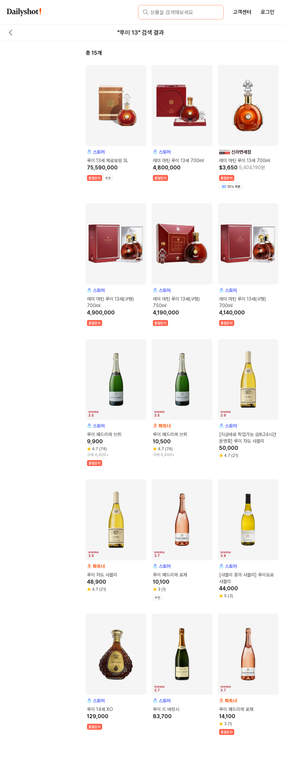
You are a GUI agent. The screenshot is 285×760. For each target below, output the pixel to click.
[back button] (10, 32)
